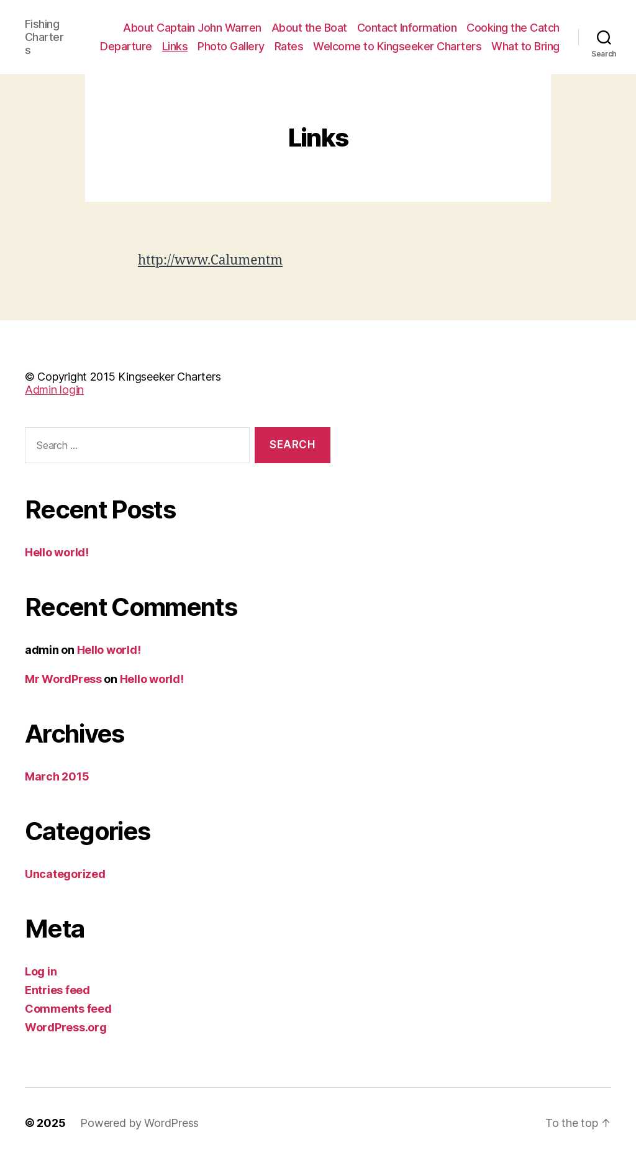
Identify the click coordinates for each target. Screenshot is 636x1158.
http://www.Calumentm (210, 260)
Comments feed (68, 1008)
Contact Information (407, 27)
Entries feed (57, 990)
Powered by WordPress (139, 1122)
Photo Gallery (231, 46)
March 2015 (57, 776)
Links (175, 46)
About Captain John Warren (192, 27)
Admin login (54, 389)
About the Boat (309, 27)
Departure (126, 46)
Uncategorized (65, 873)
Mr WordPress (63, 678)
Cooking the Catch (513, 27)
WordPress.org (66, 1027)
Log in (41, 971)
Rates (289, 46)
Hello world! (57, 552)
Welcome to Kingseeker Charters (397, 46)
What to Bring (525, 46)
